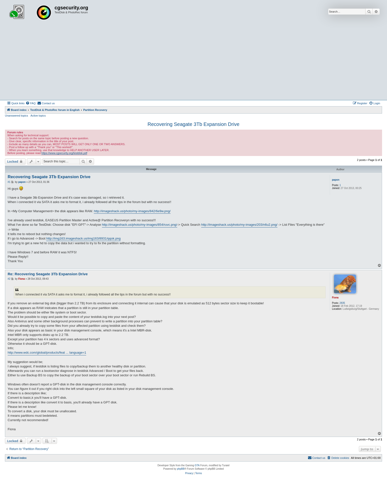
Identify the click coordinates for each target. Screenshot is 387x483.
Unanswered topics (16, 115)
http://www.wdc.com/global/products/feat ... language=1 (47, 352)
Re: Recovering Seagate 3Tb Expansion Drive (48, 274)
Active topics (38, 115)
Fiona (335, 297)
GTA (197, 465)
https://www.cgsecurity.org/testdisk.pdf (64, 153)
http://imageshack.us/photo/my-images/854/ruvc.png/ (139, 224)
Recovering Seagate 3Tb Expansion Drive (193, 124)
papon (335, 179)
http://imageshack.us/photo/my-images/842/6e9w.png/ (132, 211)
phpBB (180, 468)
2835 (342, 303)
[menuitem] (31, 103)
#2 (9, 278)
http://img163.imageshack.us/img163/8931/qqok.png (83, 238)
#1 (9, 182)
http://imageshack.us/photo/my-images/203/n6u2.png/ (239, 224)
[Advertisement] (193, 63)
